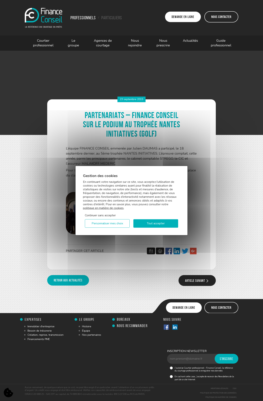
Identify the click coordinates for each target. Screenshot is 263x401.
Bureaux (123, 319)
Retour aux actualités (68, 280)
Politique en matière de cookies (220, 397)
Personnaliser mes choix (107, 223)
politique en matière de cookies (103, 208)
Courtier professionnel (43, 43)
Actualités (190, 40)
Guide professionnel (221, 43)
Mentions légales (219, 388)
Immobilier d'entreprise (41, 326)
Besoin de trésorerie (40, 331)
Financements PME (39, 339)
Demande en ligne (183, 17)
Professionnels (83, 17)
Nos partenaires (91, 335)
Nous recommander (132, 326)
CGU (234, 388)
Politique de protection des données (218, 393)
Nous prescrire (163, 43)
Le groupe (73, 43)
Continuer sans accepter (100, 215)
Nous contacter (221, 17)
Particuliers (111, 17)
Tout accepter (156, 223)
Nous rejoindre (135, 43)
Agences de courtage (103, 43)
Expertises (33, 319)
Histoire (86, 326)
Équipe (86, 331)
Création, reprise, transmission (46, 335)
